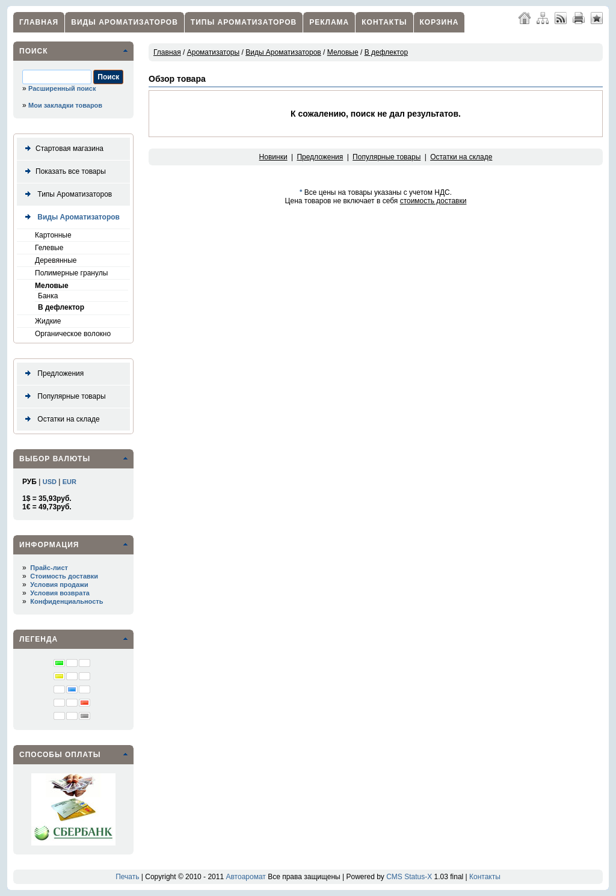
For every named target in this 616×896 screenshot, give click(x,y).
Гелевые (49, 248)
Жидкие (48, 321)
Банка (48, 296)
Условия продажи (59, 584)
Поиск (33, 51)
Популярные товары (63, 396)
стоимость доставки (433, 201)
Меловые (52, 285)
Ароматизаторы (213, 52)
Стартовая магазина (61, 148)
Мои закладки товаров (65, 105)
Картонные (53, 235)
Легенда (38, 639)
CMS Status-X (409, 877)
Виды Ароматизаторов (124, 22)
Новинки (273, 157)
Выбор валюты (54, 459)
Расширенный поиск (62, 88)
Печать (127, 877)
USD (50, 481)
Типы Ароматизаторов (244, 22)
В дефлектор (61, 307)
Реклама (329, 22)
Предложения (52, 373)
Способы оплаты (60, 754)
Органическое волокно (73, 334)
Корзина (439, 22)
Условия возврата (60, 593)
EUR (69, 481)
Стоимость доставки (64, 576)
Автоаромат (245, 877)
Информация (49, 545)
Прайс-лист (49, 567)
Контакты (384, 22)
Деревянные (55, 260)
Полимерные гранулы (71, 273)
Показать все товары (63, 171)
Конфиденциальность (66, 601)
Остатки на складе (60, 419)
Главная (38, 22)
